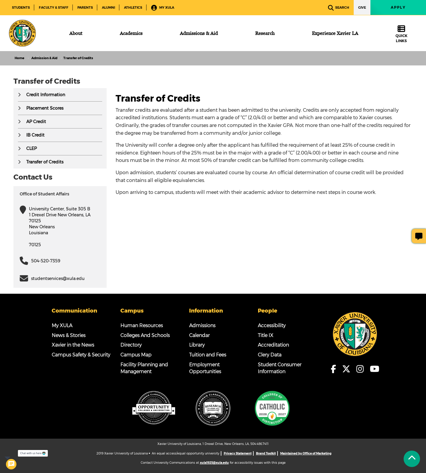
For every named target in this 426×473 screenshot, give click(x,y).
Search (338, 8)
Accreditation (273, 345)
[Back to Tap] (412, 459)
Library (197, 345)
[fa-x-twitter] (348, 369)
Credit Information (45, 94)
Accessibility (272, 325)
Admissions (202, 325)
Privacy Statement (238, 453)
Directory (131, 345)
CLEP (31, 148)
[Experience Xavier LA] (335, 33)
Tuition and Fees (207, 355)
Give (362, 7)
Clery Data (269, 355)
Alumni (108, 7)
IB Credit (35, 135)
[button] (19, 95)
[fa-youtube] (375, 369)
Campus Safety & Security (81, 355)
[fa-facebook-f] (335, 369)
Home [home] (19, 58)
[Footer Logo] (354, 333)
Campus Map (135, 355)
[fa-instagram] (362, 369)
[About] (75, 33)
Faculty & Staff (53, 7)
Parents (85, 7)
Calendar (199, 335)
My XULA (162, 8)
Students (21, 7)
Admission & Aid (44, 58)
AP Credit (36, 121)
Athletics (133, 7)
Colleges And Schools (145, 335)
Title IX (265, 335)
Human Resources (141, 325)
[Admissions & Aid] (199, 33)
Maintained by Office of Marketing (305, 453)
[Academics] (131, 33)
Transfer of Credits (44, 162)
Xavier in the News (73, 345)
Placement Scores (44, 108)
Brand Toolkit (266, 453)
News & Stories (68, 335)
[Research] (265, 33)
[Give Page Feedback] (419, 236)
